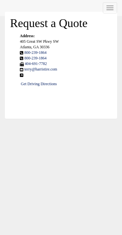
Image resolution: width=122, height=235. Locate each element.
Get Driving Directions (39, 84)
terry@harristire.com (40, 69)
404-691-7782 (36, 63)
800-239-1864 (35, 52)
